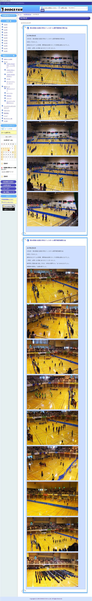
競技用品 (6, 113)
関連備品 (9, 95)
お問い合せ (64, 8)
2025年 (5, 27)
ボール (5, 61)
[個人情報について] (8, 192)
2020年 (5, 40)
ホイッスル (9, 93)
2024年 (5, 29)
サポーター (7, 110)
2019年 (5, 43)
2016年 (5, 51)
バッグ (5, 115)
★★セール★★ (8, 59)
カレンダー (6, 188)
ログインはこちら (8, 202)
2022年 (5, 35)
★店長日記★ (7, 185)
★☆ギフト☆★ (8, 118)
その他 (8, 79)
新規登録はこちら (8, 199)
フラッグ (9, 98)
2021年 (5, 37)
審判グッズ (7, 86)
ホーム (20, 14)
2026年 (5, 24)
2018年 (5, 45)
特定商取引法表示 (8, 182)
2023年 (5, 32)
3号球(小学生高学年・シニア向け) (11, 65)
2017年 (5, 48)
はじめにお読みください (50, 8)
